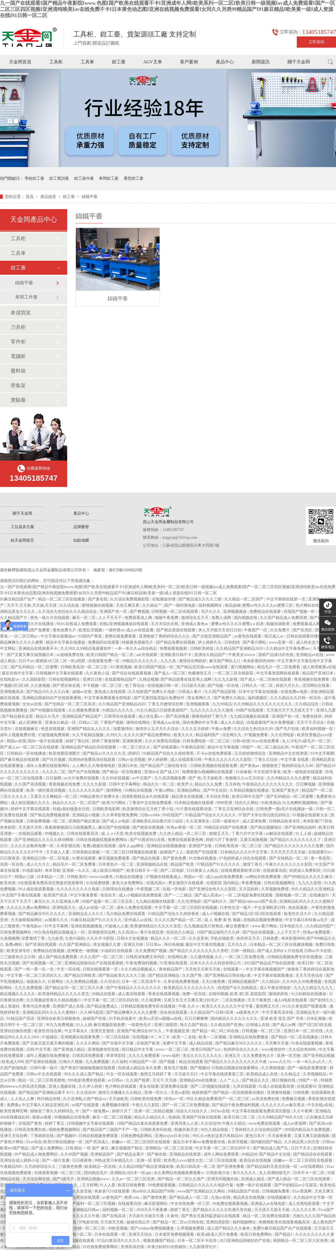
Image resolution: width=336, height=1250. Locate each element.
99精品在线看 (104, 994)
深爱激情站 (123, 729)
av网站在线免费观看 (264, 877)
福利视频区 (258, 698)
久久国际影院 (34, 679)
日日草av (154, 944)
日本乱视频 (316, 1018)
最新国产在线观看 (202, 852)
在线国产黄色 (30, 1123)
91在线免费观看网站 (101, 1247)
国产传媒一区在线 (223, 685)
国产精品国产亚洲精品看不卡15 (46, 1092)
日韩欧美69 (77, 877)
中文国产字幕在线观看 (22, 895)
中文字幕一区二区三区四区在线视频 (186, 907)
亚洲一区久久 (156, 1092)
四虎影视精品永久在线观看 (146, 796)
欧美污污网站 (114, 803)
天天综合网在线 (36, 1179)
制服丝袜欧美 (278, 624)
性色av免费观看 (317, 932)
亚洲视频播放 (235, 611)
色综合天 (108, 895)
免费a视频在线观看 (100, 846)
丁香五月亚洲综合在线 (234, 809)
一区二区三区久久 (135, 747)
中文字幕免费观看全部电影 (108, 698)
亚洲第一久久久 (76, 870)
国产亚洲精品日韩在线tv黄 (228, 975)
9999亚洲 (224, 803)
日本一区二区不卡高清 (197, 1241)
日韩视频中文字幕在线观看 (60, 673)
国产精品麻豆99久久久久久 (42, 914)
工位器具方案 (22, 527)
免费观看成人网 (139, 618)
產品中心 (225, 61)
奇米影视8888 (293, 938)
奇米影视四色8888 (259, 661)
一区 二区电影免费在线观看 (249, 895)
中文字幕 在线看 (295, 759)
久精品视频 (148, 679)
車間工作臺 (26, 297)
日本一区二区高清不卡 (142, 981)
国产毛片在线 (288, 729)
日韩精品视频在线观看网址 (235, 1068)
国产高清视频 (178, 716)
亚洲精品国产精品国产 (82, 716)
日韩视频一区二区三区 (262, 1031)
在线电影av (10, 679)
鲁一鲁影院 (321, 858)
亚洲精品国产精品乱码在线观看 (89, 747)
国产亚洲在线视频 (41, 1062)
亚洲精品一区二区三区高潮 (169, 1148)
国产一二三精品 (178, 895)
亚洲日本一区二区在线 (304, 1031)
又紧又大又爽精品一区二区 (54, 796)
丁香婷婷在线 (42, 1136)
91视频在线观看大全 (311, 815)
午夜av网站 (165, 790)
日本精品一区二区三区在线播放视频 (282, 944)
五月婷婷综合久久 (40, 1166)
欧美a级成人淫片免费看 (218, 1234)
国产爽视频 (139, 611)
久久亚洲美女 (198, 821)
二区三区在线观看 (222, 1160)
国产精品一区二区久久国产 (181, 1179)
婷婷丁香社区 (78, 741)
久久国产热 (192, 975)
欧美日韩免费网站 (257, 1234)
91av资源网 (302, 1191)
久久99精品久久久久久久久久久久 (263, 704)
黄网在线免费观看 (121, 636)
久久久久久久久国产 (86, 790)
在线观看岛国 (275, 870)
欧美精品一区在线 (101, 1166)
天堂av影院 (180, 1092)
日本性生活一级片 (236, 907)
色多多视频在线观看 (77, 1241)
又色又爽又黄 (128, 605)
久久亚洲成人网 (66, 901)
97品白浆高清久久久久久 (119, 1241)
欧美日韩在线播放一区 (63, 1142)
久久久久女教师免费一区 (33, 846)
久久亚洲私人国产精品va (85, 1099)
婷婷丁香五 (55, 1123)
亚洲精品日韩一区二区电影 (46, 858)
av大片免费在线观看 (82, 778)
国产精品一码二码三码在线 (216, 1031)
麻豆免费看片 (238, 926)
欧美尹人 (185, 784)
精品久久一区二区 (159, 784)
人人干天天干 (110, 618)
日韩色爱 (271, 938)
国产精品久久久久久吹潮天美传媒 (223, 1210)
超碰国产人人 (172, 852)
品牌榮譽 (81, 527)
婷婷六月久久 (288, 685)
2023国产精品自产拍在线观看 (270, 963)
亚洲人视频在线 (62, 1086)
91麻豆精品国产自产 (18, 599)
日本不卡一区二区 (309, 1173)
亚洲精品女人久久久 (86, 914)
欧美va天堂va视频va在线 (161, 1018)
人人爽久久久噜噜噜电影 (94, 766)
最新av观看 (42, 1117)
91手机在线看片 (123, 1018)
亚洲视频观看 (198, 704)
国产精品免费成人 (103, 1006)
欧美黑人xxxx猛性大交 (184, 1160)
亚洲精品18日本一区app (131, 1173)
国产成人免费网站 (47, 1148)
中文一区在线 (69, 969)
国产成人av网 (284, 1025)
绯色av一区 (174, 1099)
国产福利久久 (216, 901)
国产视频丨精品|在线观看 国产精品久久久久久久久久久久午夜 (213, 1062)
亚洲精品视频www (93, 1179)
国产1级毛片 (64, 1179)
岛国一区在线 (12, 864)
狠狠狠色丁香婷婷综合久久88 (288, 766)
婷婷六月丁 (122, 1111)
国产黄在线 (98, 599)
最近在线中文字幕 (18, 673)
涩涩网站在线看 (316, 685)
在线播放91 (319, 895)
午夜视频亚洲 (178, 1031)
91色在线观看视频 (307, 1043)
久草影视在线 (69, 846)
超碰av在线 (82, 692)
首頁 (30, 197)
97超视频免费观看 (54, 735)
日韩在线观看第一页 (101, 969)
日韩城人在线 (258, 1025)
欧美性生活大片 (298, 914)
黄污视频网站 (243, 667)
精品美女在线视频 (188, 796)
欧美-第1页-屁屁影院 (248, 994)
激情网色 (114, 790)
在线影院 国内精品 (223, 883)
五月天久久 (237, 944)
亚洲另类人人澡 (185, 1123)
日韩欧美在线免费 (146, 1099)
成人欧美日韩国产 (108, 870)
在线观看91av (320, 852)
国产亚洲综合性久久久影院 (213, 889)
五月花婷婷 (249, 889)
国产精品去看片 (131, 1154)
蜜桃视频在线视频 (98, 605)
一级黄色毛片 (140, 1025)
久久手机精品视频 (88, 735)
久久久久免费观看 (145, 1055)
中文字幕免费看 (84, 895)
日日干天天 (301, 1148)
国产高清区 (303, 630)
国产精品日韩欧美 (80, 975)
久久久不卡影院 (101, 938)
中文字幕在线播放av (59, 636)
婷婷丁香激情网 (106, 741)
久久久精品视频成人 (139, 969)
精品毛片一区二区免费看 (279, 667)
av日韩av (116, 1080)
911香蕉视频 (121, 667)
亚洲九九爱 (326, 710)
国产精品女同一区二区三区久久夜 (75, 988)
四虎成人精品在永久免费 (140, 1068)
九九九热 (168, 661)
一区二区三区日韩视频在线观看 (130, 852)
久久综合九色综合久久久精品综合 (68, 611)
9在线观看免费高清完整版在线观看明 (51, 883)
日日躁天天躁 (193, 685)
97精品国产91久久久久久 (219, 864)
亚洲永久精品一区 (61, 722)
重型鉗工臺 (133, 178)
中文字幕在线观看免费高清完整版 (261, 1111)
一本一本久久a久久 (310, 1062)
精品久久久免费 (209, 784)
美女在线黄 (149, 1086)
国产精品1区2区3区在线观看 (257, 914)
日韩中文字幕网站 (125, 784)
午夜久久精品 (234, 1123)
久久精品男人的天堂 (302, 1142)
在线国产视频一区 (300, 611)
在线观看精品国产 (121, 679)
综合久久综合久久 (192, 1111)
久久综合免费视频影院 (130, 599)
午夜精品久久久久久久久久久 (268, 784)
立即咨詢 (316, 42)
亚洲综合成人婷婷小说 (20, 1160)
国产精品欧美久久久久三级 (122, 975)
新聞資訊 (261, 61)
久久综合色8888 (302, 1049)
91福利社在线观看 (117, 951)
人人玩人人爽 (23, 1099)
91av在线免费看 (266, 741)
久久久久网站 (88, 1043)
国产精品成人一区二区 (189, 1197)
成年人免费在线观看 (134, 907)
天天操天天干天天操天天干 (290, 710)
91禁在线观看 (84, 858)
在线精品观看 (30, 833)
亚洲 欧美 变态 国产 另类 (282, 1018)
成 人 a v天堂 (112, 833)
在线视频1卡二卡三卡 (151, 1037)
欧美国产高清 (56, 895)
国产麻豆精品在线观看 (20, 759)
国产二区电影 (172, 870)
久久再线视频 (273, 1068)
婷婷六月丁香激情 (222, 840)
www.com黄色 (101, 877)
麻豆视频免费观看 (114, 858)
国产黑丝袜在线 (67, 685)
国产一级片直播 (56, 1160)
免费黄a (13, 1105)
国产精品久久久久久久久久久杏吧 (199, 951)
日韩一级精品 (243, 951)
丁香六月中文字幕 (248, 833)
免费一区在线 (194, 994)
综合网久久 (232, 735)
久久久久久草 (304, 1210)
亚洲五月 (233, 1055)
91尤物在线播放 (203, 858)
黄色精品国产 (171, 969)
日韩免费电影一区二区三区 (207, 741)
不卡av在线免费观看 (215, 753)
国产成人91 (170, 772)
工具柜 (56, 61)
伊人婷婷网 (158, 759)
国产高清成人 (97, 1142)
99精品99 (249, 1154)
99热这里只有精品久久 (114, 1160)
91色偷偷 (243, 772)
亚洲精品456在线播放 (198, 1080)
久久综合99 (86, 1092)
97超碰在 (50, 1037)
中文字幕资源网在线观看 (278, 673)
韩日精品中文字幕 (138, 1049)
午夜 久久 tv (189, 1006)
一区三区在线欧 (116, 1037)
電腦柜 (18, 356)
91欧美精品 (271, 803)
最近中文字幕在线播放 (205, 944)
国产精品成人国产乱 (271, 1148)
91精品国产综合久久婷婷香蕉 (169, 753)
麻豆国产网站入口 (225, 661)
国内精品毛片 (96, 1173)
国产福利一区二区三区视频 (92, 1204)
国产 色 (194, 778)
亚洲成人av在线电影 (269, 1204)
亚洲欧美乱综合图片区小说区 (158, 821)
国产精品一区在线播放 (122, 772)
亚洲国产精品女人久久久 (89, 729)
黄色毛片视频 (176, 1068)
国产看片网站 (255, 642)
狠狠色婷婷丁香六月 (210, 716)
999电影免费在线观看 (87, 1080)
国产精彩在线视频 (148, 827)
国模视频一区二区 (292, 895)
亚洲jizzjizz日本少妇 (173, 1136)
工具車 (87, 61)
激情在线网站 (138, 722)
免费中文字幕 (175, 1043)
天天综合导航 (218, 796)
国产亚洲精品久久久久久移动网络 (44, 840)
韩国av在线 (16, 741)
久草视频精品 (315, 1074)
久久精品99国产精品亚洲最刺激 (147, 1166)
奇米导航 (52, 870)
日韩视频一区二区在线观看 (175, 611)
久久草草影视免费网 (120, 815)
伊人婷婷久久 (210, 642)
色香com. (132, 1197)
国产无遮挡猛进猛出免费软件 (160, 698)
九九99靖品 (222, 704)
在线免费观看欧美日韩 (241, 870)
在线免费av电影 (295, 692)
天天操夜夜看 (280, 1136)
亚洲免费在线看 (174, 1086)
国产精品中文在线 (275, 1154)
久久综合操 (69, 605)
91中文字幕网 (322, 753)
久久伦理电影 (283, 735)
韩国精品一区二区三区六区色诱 (301, 1241)
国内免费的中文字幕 (201, 722)
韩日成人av (274, 636)
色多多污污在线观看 (112, 1191)
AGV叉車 (152, 61)
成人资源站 (10, 1006)
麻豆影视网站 (156, 1204)
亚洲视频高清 (12, 692)
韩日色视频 (174, 944)
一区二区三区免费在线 (245, 957)
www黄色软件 (274, 1049)
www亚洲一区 (281, 642)
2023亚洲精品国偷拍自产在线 (245, 1241)
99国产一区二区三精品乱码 (266, 747)
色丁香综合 (135, 685)
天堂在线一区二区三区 (86, 1228)
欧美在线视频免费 (141, 833)
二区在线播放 (233, 1000)
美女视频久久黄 (107, 944)
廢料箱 (18, 371)
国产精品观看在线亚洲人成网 (186, 679)
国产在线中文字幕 (118, 1043)
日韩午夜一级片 (44, 1068)
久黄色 (173, 1216)
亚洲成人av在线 (167, 722)
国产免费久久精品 (230, 698)
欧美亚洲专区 (19, 951)
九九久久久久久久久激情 (212, 710)
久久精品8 (271, 981)
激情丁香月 (253, 864)
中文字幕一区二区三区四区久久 (35, 975)
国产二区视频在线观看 (211, 1086)
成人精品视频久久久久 (31, 803)
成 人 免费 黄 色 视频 (222, 920)
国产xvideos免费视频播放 (152, 1228)
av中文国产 (142, 778)
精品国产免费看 (36, 630)
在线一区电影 (175, 889)
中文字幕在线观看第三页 (222, 1074)
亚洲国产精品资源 (84, 821)
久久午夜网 (303, 1111)
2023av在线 (220, 1111)
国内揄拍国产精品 (266, 1142)
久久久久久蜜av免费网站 (29, 907)
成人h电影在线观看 (291, 1000)
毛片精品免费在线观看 (126, 914)
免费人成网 (221, 618)
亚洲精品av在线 (310, 655)
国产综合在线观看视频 (132, 673)
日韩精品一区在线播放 (27, 753)
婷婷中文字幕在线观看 (31, 809)
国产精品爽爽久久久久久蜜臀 (132, 1012)
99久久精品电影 (215, 1129)
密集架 (18, 385)
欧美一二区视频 (213, 1037)
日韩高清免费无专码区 (146, 957)
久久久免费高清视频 (163, 741)
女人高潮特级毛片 (275, 1173)
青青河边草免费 (36, 1006)
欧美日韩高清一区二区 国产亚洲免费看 (210, 1166)
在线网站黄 (178, 957)
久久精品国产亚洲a (227, 1025)
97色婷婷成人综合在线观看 (243, 858)
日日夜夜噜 (82, 1160)
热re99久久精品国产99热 (154, 1191)
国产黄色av (250, 766)
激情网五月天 (268, 1006)
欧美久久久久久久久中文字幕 (228, 1006)
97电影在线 (88, 1222)
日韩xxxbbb (150, 815)
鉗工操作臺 (84, 178)
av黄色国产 (112, 1197)
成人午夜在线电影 (276, 988)
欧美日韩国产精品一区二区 (111, 655)
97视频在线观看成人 (164, 877)
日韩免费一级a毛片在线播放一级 (285, 809)
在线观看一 (233, 969)
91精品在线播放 (130, 877)
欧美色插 (8, 883)
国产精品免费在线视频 (176, 642)
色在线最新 (298, 907)
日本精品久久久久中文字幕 (244, 852)
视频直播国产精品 (159, 1241)
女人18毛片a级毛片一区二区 (307, 741)
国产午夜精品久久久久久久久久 (134, 988)
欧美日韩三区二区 (240, 1117)
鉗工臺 (118, 61)
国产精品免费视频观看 (50, 815)
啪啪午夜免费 (167, 618)
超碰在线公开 (139, 1222)
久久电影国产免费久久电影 (152, 692)
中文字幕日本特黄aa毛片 (307, 920)
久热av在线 (221, 1197)
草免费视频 (251, 883)
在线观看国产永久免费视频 (271, 722)
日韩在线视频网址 (64, 679)
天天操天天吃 (30, 827)
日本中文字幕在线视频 (259, 692)
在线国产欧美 (148, 1043)
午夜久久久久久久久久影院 (228, 759)
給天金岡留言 (22, 540)
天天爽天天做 (277, 1043)
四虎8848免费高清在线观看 (92, 759)
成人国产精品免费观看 (58, 957)
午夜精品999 (11, 1166)
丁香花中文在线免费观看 (151, 803)
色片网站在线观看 (312, 605)
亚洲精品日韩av (86, 1210)
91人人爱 (108, 1185)
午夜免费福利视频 (142, 963)
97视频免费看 (256, 735)
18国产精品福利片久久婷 (219, 932)
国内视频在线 (246, 618)
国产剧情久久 (322, 1000)
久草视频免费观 (275, 889)
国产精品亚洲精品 (164, 975)
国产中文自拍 (215, 790)
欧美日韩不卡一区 (143, 870)
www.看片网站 (265, 926)
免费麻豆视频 (294, 1099)
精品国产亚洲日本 (318, 673)
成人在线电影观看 (304, 1204)
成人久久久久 (38, 864)
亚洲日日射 (93, 679)
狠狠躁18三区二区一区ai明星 (61, 661)
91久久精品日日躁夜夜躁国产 (162, 710)
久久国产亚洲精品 (75, 944)
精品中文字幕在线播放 (66, 642)
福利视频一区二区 (118, 1210)
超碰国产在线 (95, 1018)
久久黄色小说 (98, 673)
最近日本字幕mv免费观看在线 (199, 1142)
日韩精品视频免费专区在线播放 (295, 957)
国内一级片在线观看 (46, 741)
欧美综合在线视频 (256, 1160)
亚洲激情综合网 (102, 932)
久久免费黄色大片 (259, 1055)
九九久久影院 (310, 883)
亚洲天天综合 (141, 1234)
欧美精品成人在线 (262, 1074)
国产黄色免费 (175, 858)
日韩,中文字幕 (39, 1049)
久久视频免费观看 (84, 710)
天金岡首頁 (20, 61)
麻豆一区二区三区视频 (112, 1117)
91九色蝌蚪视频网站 (301, 803)
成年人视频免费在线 (18, 735)
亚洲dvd (151, 772)
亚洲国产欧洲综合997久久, (140, 1031)
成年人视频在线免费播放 (48, 1055)
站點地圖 (81, 540)
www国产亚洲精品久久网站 (202, 1191)
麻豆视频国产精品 (127, 1148)
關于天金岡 (299, 61)
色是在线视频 (53, 729)
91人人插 (304, 833)
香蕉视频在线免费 (65, 784)
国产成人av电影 (116, 821)
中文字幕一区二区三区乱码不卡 (223, 1148)
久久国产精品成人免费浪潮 (284, 618)
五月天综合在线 (165, 624)
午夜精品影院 (193, 747)
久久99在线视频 (116, 778)
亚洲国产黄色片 (286, 790)
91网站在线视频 (139, 790)
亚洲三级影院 (166, 1025)
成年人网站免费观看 (222, 1154)
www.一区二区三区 (173, 1049)
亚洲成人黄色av (195, 624)
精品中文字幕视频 (223, 747)
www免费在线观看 (264, 1123)
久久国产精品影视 (220, 692)
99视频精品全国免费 (72, 1117)
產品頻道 (48, 197)
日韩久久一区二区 (258, 685)
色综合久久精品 (180, 932)
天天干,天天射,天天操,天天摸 (32, 605)
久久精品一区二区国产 (244, 599)
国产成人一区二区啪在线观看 (266, 679)
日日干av (26, 661)
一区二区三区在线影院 (234, 673)
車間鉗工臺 (108, 178)
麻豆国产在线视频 (114, 827)
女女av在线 (32, 704)
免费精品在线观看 (265, 611)
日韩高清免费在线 (31, 1129)
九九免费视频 (97, 1062)
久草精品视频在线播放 (250, 790)
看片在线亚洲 (152, 932)
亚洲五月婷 (133, 944)
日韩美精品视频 (86, 852)
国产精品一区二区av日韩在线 (178, 1222)
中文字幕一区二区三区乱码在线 (112, 1000)
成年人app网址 (131, 846)
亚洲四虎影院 (218, 1222)
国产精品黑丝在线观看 (80, 1197)
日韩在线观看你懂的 (304, 636)
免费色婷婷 (312, 716)
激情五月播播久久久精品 (120, 1092)
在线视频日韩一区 (163, 685)
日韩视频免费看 (276, 1191)
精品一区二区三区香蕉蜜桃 (42, 1080)
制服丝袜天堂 (186, 1129)
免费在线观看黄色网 (186, 840)
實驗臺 (18, 400)
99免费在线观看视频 (231, 1204)
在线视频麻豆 (27, 729)
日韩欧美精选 (202, 648)
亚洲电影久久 (64, 907)
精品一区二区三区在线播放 (62, 599)
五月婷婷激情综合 (250, 753)
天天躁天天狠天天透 (147, 1216)
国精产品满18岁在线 (276, 655)
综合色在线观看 (174, 1012)
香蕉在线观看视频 (164, 994)
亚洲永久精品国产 (210, 655)
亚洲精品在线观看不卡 (38, 648)
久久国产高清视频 (31, 784)
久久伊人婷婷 (91, 1086)
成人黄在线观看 (132, 994)
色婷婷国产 (201, 1092)
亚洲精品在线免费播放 (249, 1037)
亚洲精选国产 (102, 1154)
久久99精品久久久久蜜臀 (289, 778)
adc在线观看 (147, 655)
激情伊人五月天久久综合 (158, 729)
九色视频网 (10, 938)
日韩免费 (301, 1092)
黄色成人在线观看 (110, 692)
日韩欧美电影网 (106, 809)
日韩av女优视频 (132, 759)
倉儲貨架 (21, 312)
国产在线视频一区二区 (42, 963)
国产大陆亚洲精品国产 (212, 636)
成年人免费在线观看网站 (48, 766)
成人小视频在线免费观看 (141, 895)
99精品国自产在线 (244, 1191)
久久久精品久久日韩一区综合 (296, 698)
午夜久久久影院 (146, 1105)
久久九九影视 (226, 679)
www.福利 (172, 1055)
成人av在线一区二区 (97, 907)
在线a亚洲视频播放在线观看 (124, 624)
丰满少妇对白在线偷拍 (167, 1247)
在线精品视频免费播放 (263, 920)
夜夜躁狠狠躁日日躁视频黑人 (71, 827)
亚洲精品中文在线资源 (289, 753)
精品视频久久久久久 (18, 994)
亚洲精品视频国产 (244, 981)
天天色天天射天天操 (203, 969)
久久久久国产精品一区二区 (179, 920)
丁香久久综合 (266, 759)
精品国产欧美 (183, 864)
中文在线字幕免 (267, 772)
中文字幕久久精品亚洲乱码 (46, 1105)
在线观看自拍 (130, 1204)
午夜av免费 (221, 729)
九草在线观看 (245, 1086)
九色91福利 (75, 938)
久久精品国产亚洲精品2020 (240, 648)
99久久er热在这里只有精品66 (217, 1136)
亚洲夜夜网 (132, 741)
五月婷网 (90, 1185)
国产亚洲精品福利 (300, 827)
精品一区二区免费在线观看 (267, 1216)
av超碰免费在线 (71, 655)
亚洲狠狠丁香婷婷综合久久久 (165, 636)
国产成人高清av (209, 895)
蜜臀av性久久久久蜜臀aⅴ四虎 (238, 624)
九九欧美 (55, 938)
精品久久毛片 (48, 716)
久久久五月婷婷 (195, 729)
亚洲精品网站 (189, 790)
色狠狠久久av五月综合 (245, 778)
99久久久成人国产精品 (84, 1074)
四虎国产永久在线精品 (238, 988)
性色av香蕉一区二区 (185, 827)
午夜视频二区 (148, 889)
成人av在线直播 (140, 630)
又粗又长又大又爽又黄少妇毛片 (192, 1000)
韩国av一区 (194, 877)
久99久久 (114, 735)
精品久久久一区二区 (169, 938)
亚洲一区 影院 (149, 1160)
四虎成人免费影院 (305, 870)
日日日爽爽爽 (197, 1018)
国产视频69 (200, 1068)
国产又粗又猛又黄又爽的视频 (48, 1043)
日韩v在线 (241, 741)
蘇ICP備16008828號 (126, 570)
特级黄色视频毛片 (138, 642)
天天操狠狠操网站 (27, 920)
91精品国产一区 (143, 1062)
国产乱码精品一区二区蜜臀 (35, 667)
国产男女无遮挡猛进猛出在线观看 (211, 1216)
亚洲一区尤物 (289, 1055)
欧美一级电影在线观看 (303, 772)
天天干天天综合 (311, 722)
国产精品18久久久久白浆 (48, 692)
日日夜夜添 (10, 858)
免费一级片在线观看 (254, 1185)
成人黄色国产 (324, 1222)
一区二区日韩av (25, 636)
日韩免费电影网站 (137, 1136)
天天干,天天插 (165, 1080)
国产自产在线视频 (84, 772)
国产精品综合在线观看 (313, 1154)
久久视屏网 (151, 1000)
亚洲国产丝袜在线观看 (202, 1117)
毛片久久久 (211, 611)
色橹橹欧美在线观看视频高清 (285, 1222)
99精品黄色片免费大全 (100, 796)
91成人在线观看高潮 (277, 1086)
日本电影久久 (292, 926)
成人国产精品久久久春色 (229, 1228)
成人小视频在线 (216, 914)
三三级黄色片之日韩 (18, 957)
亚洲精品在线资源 (185, 1154)
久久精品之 (291, 1074)
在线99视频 (218, 994)
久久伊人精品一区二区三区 (183, 833)
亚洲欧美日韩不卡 (176, 655)
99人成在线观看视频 (36, 889)
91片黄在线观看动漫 (194, 809)
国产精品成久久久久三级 (200, 599)
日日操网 (54, 778)
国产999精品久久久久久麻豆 (309, 877)
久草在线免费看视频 (182, 981)
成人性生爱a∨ (151, 716)
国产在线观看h (166, 747)
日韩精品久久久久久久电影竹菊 (206, 1185)
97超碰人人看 (116, 926)
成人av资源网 (295, 1123)
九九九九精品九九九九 (314, 988)
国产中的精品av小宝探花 (296, 1185)
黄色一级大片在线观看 (50, 618)
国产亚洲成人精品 (69, 1049)
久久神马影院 (92, 1012)
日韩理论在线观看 (120, 716)
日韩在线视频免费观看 (99, 1136)
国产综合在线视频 (258, 932)
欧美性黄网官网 (14, 1111)
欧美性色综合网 (48, 1031)
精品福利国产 (208, 735)
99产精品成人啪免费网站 (37, 1154)
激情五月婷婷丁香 (156, 1074)
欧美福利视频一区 (318, 729)
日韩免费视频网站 (16, 932)
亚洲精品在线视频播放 (167, 846)
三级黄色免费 (71, 1166)
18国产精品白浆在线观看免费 (143, 1123)
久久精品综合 (307, 704)
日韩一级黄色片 (226, 821)
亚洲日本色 (128, 766)
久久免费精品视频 (82, 981)
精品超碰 (233, 605)
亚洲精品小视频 (86, 815)
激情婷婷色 (279, 994)
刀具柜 (18, 327)
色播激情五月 (200, 673)
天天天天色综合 (309, 975)
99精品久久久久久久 (140, 661)
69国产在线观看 (250, 710)
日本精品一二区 (51, 877)
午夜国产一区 (256, 630)
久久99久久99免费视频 (302, 981)
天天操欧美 (213, 778)
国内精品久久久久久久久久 (235, 1018)
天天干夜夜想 (260, 1000)
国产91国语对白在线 (148, 840)
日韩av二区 (88, 722)
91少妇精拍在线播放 (309, 994)
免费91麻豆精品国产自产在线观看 (283, 1228)
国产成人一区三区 (170, 673)
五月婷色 (233, 784)
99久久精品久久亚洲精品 (312, 889)
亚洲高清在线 (133, 1247)
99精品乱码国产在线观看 (226, 827)
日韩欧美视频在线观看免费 (214, 766)
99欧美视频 (118, 1228)
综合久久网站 (247, 803)
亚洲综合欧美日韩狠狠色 (59, 1018)
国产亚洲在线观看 (41, 944)
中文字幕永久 (76, 1031)
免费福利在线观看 (104, 642)
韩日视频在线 (284, 1080)
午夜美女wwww (242, 655)
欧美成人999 (12, 1062)
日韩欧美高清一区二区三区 (84, 667)
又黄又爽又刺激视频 (312, 1136)
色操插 (174, 1117)
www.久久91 (280, 1062)
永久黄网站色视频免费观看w (179, 1173)
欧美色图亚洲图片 (65, 753)
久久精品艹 (152, 605)
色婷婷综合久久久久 (241, 1049)
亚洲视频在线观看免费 (80, 1037)
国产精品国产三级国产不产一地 (111, 1129)
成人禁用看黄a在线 (319, 667)
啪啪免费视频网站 (65, 1129)
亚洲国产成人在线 (69, 1006)
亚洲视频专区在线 (104, 1049)
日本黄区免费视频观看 (175, 1234)
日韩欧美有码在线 (156, 1129)
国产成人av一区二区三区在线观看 (30, 747)
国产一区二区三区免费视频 (186, 1105)
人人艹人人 (230, 1080)
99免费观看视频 (162, 1185)
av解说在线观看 (280, 833)
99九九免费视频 (60, 1025)
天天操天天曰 (186, 1074)
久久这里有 (198, 938)
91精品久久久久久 (118, 710)
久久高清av (128, 932)
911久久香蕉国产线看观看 (305, 1006)
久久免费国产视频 (151, 951)
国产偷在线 (157, 1154)
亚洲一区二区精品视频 (154, 1111)
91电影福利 (32, 870)
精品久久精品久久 (150, 1117)
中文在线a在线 (320, 1105)
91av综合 (34, 1142)
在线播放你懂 (164, 599)
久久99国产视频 (74, 1154)
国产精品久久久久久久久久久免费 (295, 846)
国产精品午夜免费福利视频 (236, 1105)
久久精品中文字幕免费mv (288, 648)
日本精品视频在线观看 (194, 803)
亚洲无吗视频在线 (223, 1179)
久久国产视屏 (138, 1080)
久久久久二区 (54, 772)
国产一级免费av (96, 1111)
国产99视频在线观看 (48, 710)
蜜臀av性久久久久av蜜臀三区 (268, 605)
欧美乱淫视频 (91, 630)
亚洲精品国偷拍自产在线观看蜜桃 (52, 698)
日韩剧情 (232, 642)
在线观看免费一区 (104, 661)
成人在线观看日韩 (186, 759)
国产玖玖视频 (54, 759)
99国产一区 (308, 1080)
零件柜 (18, 342)
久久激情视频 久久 (206, 957)
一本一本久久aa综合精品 (136, 648)
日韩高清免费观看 (88, 1055)
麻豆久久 (42, 901)
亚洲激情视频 (279, 1092)
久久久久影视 (95, 784)
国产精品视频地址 (266, 827)
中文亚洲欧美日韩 (270, 907)
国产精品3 (284, 1234)
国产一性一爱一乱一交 (35, 969)
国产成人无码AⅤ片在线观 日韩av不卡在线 (294, 951)
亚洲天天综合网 (14, 1136)
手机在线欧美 (222, 938)
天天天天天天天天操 (288, 852)
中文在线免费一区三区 (191, 1204)
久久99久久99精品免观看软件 (86, 648)
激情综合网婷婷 (193, 661)
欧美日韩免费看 (132, 1185)
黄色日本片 (255, 1136)
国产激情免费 (155, 1197)
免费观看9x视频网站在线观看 (208, 772)
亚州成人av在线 (138, 920)
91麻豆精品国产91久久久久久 (97, 920)
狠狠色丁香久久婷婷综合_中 (55, 1111)
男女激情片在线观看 (186, 883)
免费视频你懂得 (116, 1105)
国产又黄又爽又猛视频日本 (31, 655)
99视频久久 (55, 833)
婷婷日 (134, 753)
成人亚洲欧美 (30, 722)
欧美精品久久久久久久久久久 (190, 988)
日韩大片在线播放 (38, 624)
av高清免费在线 (266, 1099)
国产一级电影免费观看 (308, 1068)
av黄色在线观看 (248, 636)
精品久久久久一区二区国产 (77, 803)
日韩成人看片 (190, 692)
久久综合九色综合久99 (254, 729)
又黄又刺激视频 (254, 840)
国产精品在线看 (146, 858)
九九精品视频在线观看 (250, 716)
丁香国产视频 (112, 722)
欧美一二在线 (184, 1037)
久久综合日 (110, 981)
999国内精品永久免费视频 (308, 1129)
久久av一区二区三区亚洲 (134, 1179)
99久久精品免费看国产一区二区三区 (218, 1099)
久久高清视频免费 (170, 778)
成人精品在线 (201, 1043)
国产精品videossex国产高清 (254, 901)
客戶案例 (189, 61)
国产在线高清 (114, 1216)
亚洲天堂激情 (102, 1031)
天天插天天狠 (112, 1222)
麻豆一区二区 (84, 618)
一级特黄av (114, 630)
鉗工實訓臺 (59, 178)
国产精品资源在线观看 (176, 630)
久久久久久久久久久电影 (79, 889)
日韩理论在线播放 (118, 889)
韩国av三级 (25, 877)
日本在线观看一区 (110, 1234)
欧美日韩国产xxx (206, 1049)
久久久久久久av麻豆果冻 (283, 1105)
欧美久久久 (184, 735)
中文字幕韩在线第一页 (286, 599)
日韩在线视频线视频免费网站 (102, 840)
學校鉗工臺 (34, 178)
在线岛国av (156, 883)
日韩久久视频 (71, 1062)
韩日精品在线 (49, 1099)
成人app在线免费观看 (225, 877)
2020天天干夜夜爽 (152, 1210)
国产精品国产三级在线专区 (164, 766)
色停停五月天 (248, 938)
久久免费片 (280, 630)
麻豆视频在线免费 (110, 1025)
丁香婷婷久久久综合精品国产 (257, 1129)
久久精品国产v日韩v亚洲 (212, 1012)
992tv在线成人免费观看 (77, 624)
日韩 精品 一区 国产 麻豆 (88, 1148)
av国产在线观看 (86, 1105)
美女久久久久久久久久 (203, 1055)
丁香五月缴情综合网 (166, 704)
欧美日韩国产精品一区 (154, 667)
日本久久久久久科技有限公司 (216, 963)
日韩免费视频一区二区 (46, 821)
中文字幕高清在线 (278, 1012)
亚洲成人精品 (253, 1179)
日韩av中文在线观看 (44, 1074)
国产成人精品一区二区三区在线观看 (299, 1179)
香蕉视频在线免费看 (312, 679)
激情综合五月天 (195, 618)
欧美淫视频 (238, 1142)
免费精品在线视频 (49, 951)
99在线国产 (173, 815)
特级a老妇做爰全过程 (72, 809)
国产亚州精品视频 (319, 1055)
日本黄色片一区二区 (116, 864)
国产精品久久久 (256, 1080)
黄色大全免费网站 (128, 883)
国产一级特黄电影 (180, 605)
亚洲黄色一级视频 (83, 951)
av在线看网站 (312, 1166)
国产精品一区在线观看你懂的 (239, 1092)
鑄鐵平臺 (89, 197)
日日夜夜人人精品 (203, 870)
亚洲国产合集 (200, 846)
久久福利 (119, 1062)
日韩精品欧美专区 (285, 821)
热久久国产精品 (194, 1025)
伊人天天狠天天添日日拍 (220, 630)
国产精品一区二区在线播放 (295, 1037)
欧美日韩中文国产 (248, 796)
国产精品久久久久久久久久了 (296, 840)
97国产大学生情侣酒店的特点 (265, 815)
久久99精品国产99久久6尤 (281, 1117)
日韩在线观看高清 (83, 833)
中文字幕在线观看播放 (274, 975)
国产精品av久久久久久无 (105, 753)
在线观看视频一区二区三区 (58, 1173)
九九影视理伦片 (203, 1247)
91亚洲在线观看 (174, 963)
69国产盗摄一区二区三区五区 (108, 901)
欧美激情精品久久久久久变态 (156, 926)
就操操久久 (36, 981)
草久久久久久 (245, 1173)
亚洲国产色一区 (114, 611)
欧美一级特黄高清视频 (46, 790)
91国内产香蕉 (90, 636)
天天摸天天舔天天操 (272, 1210)
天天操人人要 (58, 852)
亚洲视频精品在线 (152, 864)
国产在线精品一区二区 (289, 858)
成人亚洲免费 (254, 821)
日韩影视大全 (218, 1173)
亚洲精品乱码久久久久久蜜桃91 (50, 1012)
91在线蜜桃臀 (98, 883)
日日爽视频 (306, 784)
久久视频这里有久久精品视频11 (54, 1000)
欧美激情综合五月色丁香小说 (148, 809)
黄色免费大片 (65, 630)
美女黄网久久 (199, 698)
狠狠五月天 (219, 833)
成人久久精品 (232, 722)
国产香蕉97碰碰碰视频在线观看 (88, 1068)
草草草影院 (116, 1055)
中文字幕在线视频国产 (266, 969)
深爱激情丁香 (33, 938)
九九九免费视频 (29, 988)
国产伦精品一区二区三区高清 (71, 704)
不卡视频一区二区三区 (103, 685)
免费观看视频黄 (174, 648)
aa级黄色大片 (248, 1012)
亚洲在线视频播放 (87, 926)
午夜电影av (32, 926)
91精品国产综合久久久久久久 (211, 815)
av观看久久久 (57, 920)
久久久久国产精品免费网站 (148, 735)
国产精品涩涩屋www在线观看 (202, 667)
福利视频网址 (211, 605)
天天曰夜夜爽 (214, 981)
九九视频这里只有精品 (204, 926)
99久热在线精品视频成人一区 (60, 932)
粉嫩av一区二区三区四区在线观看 (141, 1142)
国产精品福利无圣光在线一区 (273, 1166)
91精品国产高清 (21, 1018)
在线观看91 (306, 1086)
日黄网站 (56, 981)
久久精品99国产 (320, 926)
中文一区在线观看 (122, 1074)
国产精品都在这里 (18, 716)
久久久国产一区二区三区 (102, 957)
